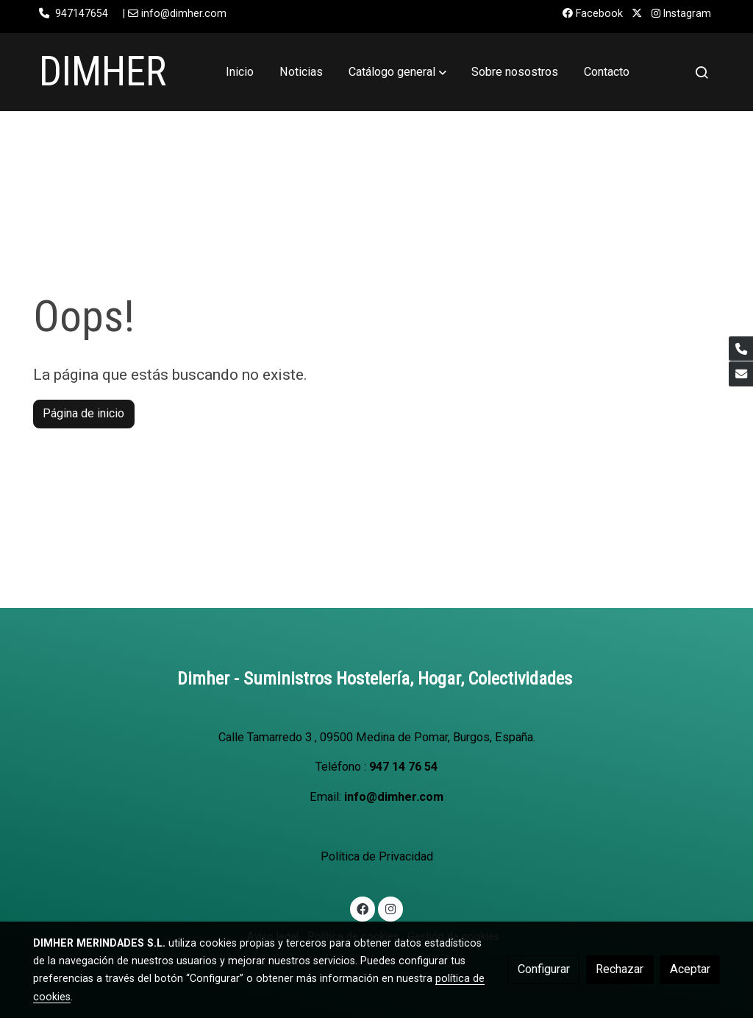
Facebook (593, 13)
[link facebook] (363, 908)
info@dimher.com (393, 797)
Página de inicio (83, 413)
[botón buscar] (701, 72)
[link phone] (741, 348)
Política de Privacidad (377, 856)
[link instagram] (390, 908)
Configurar (544, 969)
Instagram (681, 13)
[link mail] (741, 373)
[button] (397, 72)
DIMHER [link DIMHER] (102, 71)
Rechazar (619, 969)
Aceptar (690, 969)
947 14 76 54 (403, 767)
